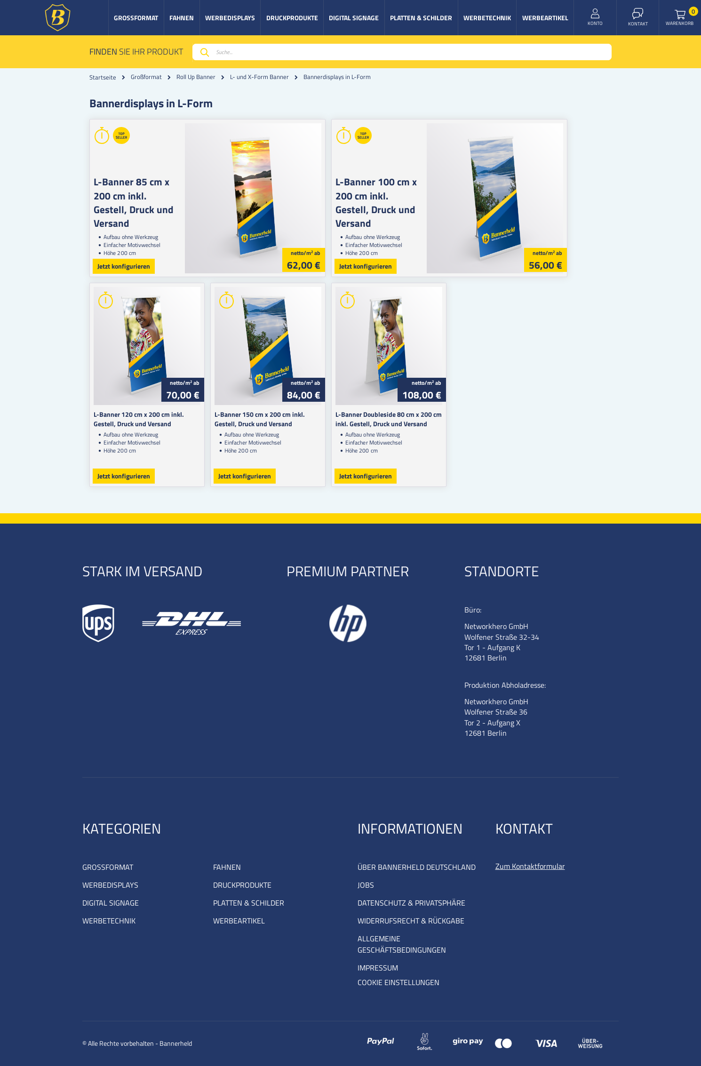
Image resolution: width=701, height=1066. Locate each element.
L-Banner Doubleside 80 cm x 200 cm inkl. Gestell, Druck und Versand (411, 419)
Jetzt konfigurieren (123, 266)
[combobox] (402, 52)
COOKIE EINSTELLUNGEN (398, 982)
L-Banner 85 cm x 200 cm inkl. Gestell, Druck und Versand (141, 195)
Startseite (102, 77)
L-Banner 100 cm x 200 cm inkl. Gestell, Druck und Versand (402, 195)
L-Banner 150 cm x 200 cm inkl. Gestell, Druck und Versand (283, 419)
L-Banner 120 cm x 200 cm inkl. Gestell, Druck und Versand (150, 419)
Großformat (146, 77)
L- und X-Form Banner (259, 77)
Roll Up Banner (195, 77)
